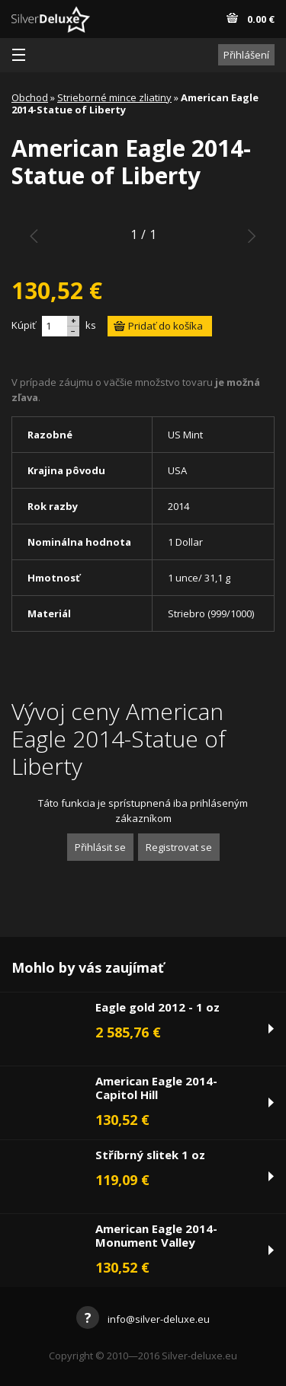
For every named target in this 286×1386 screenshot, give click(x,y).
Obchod (29, 97)
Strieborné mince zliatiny (114, 97)
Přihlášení (246, 55)
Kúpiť (23, 325)
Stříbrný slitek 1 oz (150, 1154)
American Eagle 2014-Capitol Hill (156, 1087)
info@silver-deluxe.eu (143, 1319)
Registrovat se (179, 847)
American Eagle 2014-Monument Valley (156, 1235)
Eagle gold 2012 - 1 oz (157, 1007)
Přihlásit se (100, 847)
